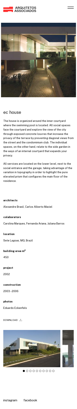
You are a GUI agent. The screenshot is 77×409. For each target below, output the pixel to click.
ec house (12, 112)
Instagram (10, 400)
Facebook (30, 400)
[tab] (24, 372)
